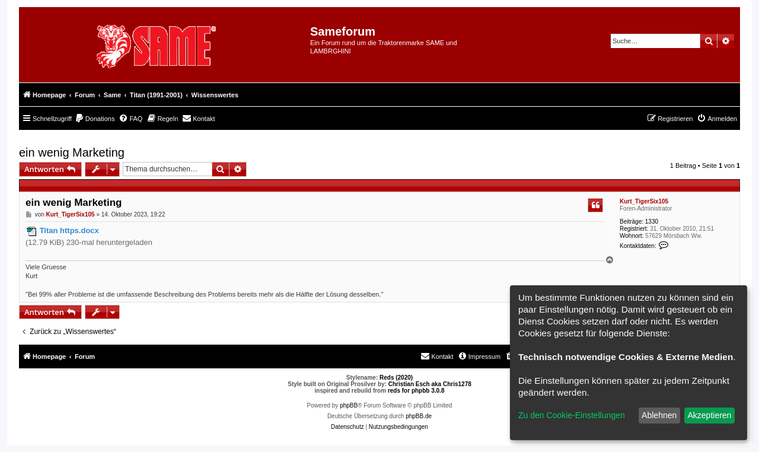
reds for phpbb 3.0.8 (416, 390)
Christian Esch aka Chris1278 (429, 384)
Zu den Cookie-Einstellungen (571, 415)
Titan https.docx (69, 230)
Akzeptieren (709, 415)
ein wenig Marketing (72, 152)
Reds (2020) (396, 377)
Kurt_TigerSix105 (644, 201)
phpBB (349, 405)
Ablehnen (659, 415)
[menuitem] (95, 119)
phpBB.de (419, 416)
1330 (651, 221)
